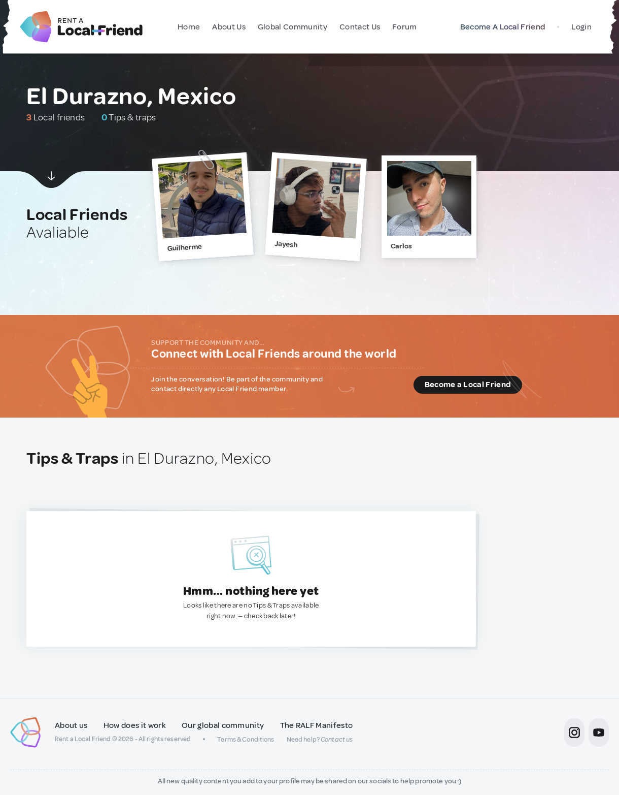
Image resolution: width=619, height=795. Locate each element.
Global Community (292, 27)
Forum (404, 27)
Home (189, 27)
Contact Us (359, 27)
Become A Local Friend (500, 27)
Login (581, 27)
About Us (229, 27)
